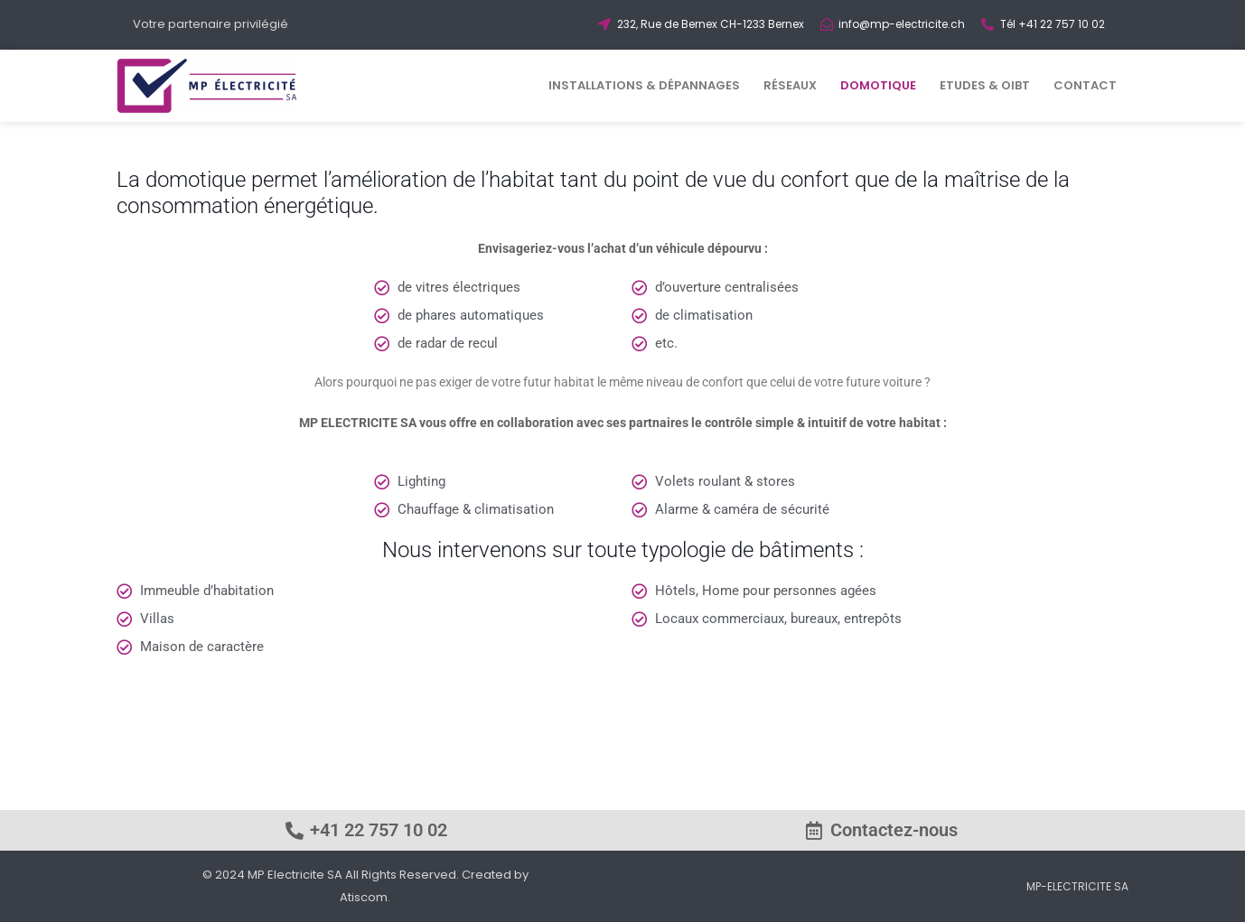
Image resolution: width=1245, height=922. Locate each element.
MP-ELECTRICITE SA (1077, 887)
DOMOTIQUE (878, 85)
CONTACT (1085, 85)
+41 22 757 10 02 (378, 830)
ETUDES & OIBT (985, 85)
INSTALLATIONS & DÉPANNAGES (644, 85)
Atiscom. (365, 897)
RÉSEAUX (790, 85)
